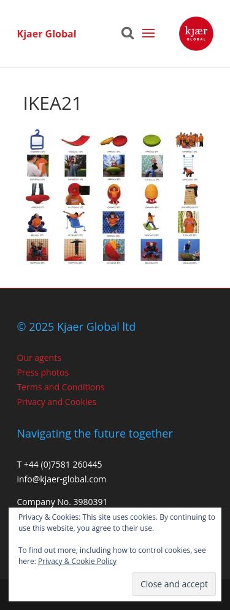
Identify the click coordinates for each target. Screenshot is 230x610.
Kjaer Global (47, 34)
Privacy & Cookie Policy (77, 561)
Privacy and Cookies (56, 401)
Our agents (39, 357)
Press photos (43, 372)
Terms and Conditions (61, 387)
